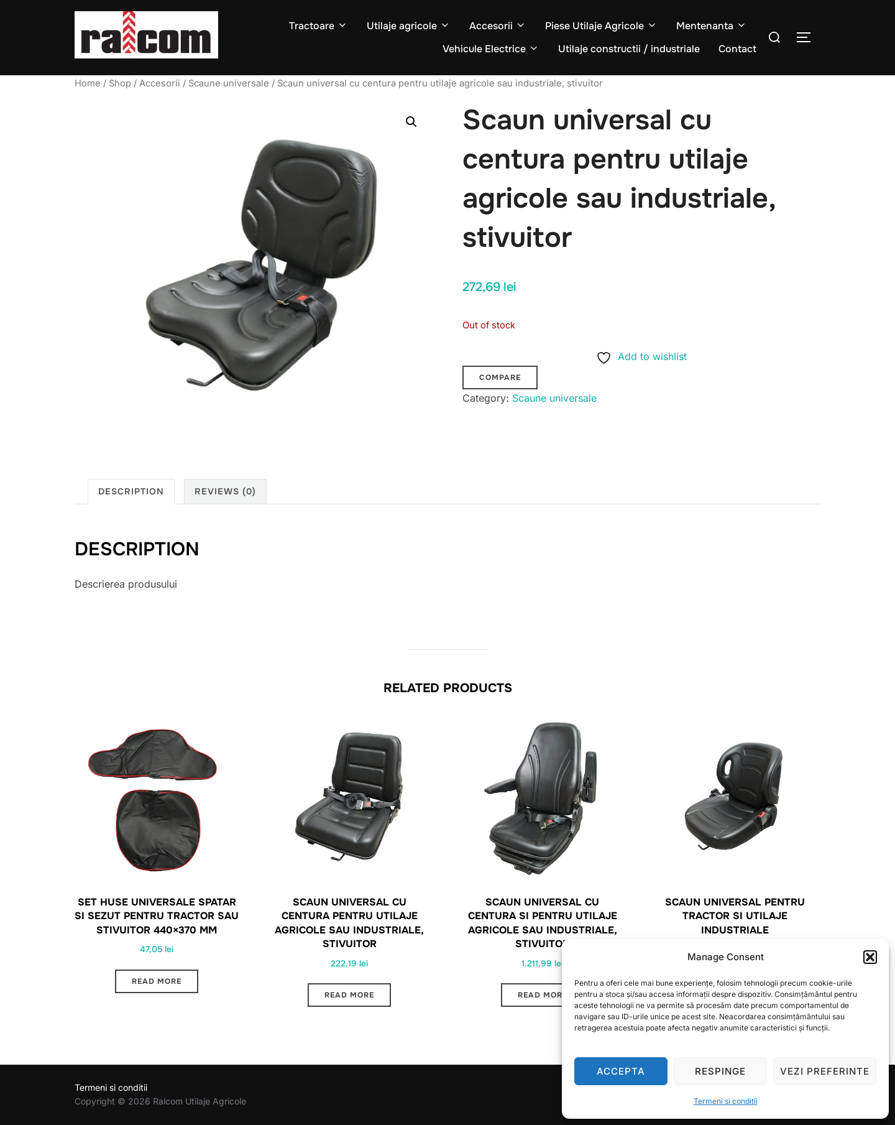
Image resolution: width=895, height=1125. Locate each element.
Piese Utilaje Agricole (601, 25)
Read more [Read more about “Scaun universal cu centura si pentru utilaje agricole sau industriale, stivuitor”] (542, 995)
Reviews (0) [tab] (225, 491)
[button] (870, 957)
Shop (120, 83)
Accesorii (497, 25)
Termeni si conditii (726, 1101)
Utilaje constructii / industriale (629, 48)
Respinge (720, 1071)
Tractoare (318, 25)
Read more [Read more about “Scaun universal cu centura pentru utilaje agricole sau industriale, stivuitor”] (349, 995)
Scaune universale (228, 83)
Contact (737, 48)
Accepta (621, 1071)
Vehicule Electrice (491, 48)
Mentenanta (711, 25)
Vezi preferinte (825, 1071)
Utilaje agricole (409, 25)
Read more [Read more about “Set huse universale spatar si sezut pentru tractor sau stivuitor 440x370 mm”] (156, 981)
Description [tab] (131, 491)
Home (88, 83)
